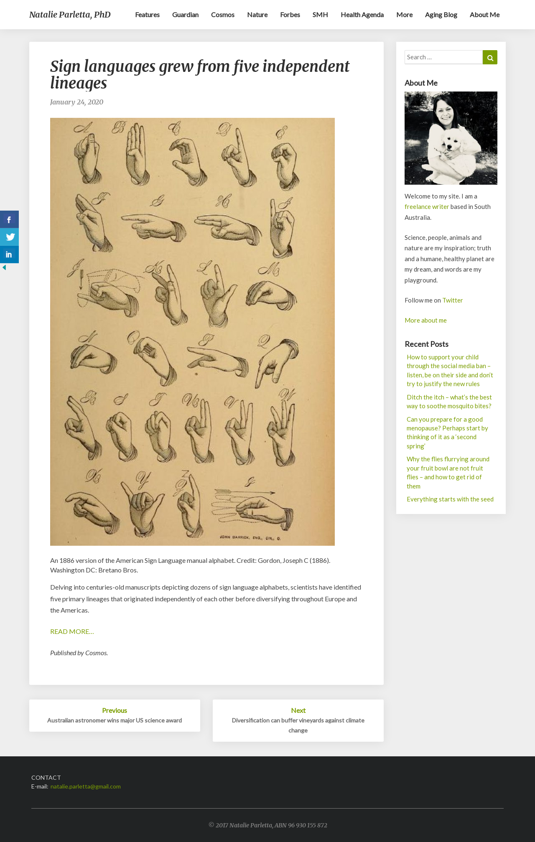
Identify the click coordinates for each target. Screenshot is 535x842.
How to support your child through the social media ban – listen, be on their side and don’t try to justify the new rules (450, 370)
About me (484, 14)
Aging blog (441, 14)
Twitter (452, 300)
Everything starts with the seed (450, 499)
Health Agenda (362, 14)
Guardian (185, 14)
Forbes (290, 14)
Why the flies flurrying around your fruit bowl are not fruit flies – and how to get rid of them (448, 472)
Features (147, 14)
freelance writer (427, 206)
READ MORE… (72, 631)
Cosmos (222, 14)
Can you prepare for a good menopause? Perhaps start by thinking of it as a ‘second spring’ (447, 432)
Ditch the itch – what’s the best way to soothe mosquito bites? (449, 401)
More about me (426, 320)
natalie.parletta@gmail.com (86, 786)
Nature (257, 14)
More (404, 14)
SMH (320, 14)
